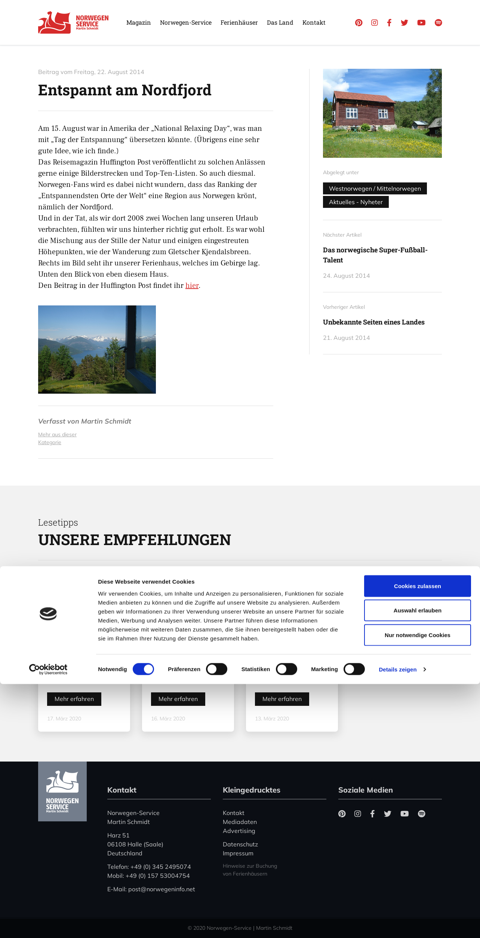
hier (192, 285)
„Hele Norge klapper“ (173, 673)
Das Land (280, 22)
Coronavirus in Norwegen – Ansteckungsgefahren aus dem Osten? (86, 665)
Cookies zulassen (417, 840)
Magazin (138, 22)
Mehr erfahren (74, 698)
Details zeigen (397, 923)
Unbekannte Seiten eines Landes (374, 321)
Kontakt (314, 22)
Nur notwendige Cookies (417, 889)
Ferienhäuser (239, 22)
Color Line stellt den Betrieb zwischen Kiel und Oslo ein (290, 668)
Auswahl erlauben (417, 864)
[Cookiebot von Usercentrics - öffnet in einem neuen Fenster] (48, 923)
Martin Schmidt (106, 421)
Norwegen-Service (186, 22)
